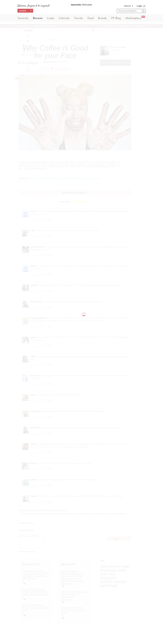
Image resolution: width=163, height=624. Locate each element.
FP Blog (116, 19)
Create (25, 12)
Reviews (38, 19)
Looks (50, 19)
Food (90, 19)
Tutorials (22, 19)
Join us (127, 5)
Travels (78, 19)
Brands (102, 19)
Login (139, 6)
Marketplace (133, 19)
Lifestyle (64, 19)
